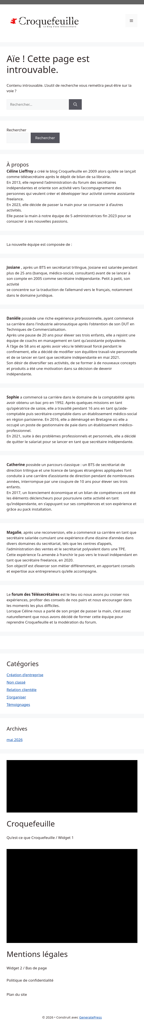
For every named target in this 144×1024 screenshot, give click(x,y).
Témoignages (18, 704)
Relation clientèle (22, 689)
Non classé (16, 682)
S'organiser (16, 697)
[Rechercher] (75, 104)
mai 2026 (15, 739)
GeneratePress (90, 1017)
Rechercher (16, 129)
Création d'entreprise (25, 674)
